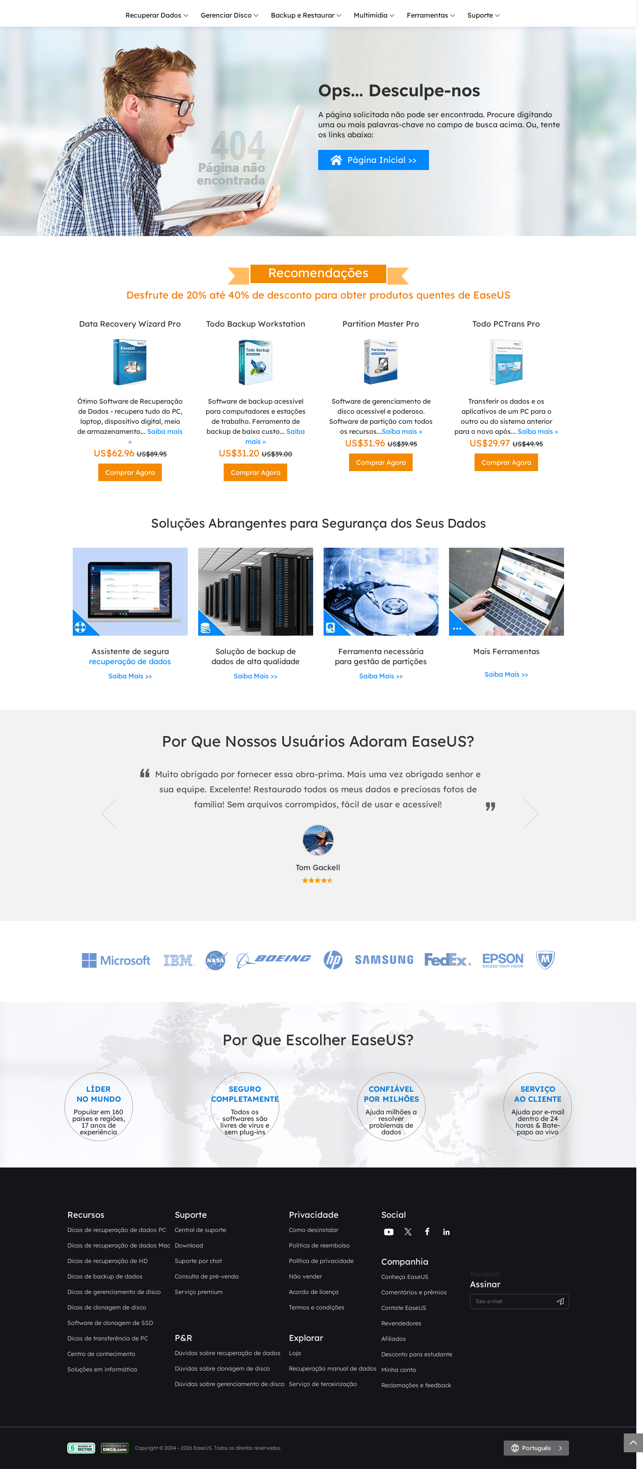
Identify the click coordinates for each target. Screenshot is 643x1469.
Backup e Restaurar (302, 15)
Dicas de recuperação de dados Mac (118, 1245)
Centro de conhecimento (101, 1354)
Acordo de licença (314, 1292)
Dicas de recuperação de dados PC (116, 1230)
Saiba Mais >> (130, 676)
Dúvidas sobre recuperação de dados (228, 1353)
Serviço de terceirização (323, 1384)
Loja (295, 1353)
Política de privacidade (321, 1261)
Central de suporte (200, 1230)
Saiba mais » (402, 431)
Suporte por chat (198, 1261)
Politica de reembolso (319, 1245)
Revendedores (401, 1323)
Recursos (86, 1214)
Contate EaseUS (403, 1308)
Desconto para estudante (416, 1354)
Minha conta (398, 1370)
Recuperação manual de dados (333, 1368)
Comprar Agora (130, 472)
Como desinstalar (313, 1230)
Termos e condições (316, 1307)
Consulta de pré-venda (207, 1276)
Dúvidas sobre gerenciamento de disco (230, 1384)
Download (189, 1245)
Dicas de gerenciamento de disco (114, 1292)
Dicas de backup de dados (105, 1276)
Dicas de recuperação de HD (107, 1261)
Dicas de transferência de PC (107, 1338)
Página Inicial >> (381, 160)
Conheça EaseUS (405, 1277)
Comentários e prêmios (414, 1292)
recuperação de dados (130, 661)
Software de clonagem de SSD (110, 1323)
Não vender (305, 1276)
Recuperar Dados (153, 15)
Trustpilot (485, 1274)
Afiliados (393, 1339)
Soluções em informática (102, 1369)
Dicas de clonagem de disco (106, 1307)
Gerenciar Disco (226, 15)
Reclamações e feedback (416, 1385)
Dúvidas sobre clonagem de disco (222, 1368)
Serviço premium (199, 1292)
